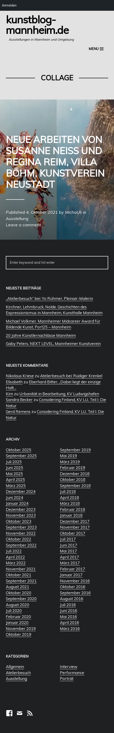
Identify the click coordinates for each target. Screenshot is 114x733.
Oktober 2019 (18, 634)
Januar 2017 (71, 574)
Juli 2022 (14, 550)
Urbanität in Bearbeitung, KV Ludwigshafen (59, 393)
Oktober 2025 (18, 449)
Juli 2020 (14, 610)
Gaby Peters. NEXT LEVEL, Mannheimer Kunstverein (53, 343)
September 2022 (21, 545)
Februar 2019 (72, 467)
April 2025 (15, 479)
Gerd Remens (18, 411)
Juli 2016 (68, 604)
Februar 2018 (72, 509)
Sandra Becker (19, 399)
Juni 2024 (14, 497)
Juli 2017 (68, 539)
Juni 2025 (14, 467)
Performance (72, 672)
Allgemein (15, 666)
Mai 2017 (68, 550)
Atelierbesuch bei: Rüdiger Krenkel (71, 375)
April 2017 (69, 557)
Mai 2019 (68, 455)
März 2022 (16, 562)
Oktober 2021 (18, 574)
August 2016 (71, 598)
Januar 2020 (17, 622)
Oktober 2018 (72, 479)
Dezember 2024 (20, 491)
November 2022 (21, 533)
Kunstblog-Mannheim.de (37, 24)
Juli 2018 (68, 491)
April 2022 (15, 557)
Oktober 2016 (72, 586)
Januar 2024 (17, 503)
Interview (68, 666)
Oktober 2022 (18, 539)
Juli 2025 (14, 461)
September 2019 (75, 449)
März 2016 (70, 628)
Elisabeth (14, 381)
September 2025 (21, 455)
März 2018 (70, 503)
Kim (9, 393)
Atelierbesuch (18, 672)
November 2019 (21, 628)
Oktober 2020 (18, 592)
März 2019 (70, 461)
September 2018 (75, 485)
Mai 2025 (14, 473)
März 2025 (16, 485)
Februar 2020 (18, 616)
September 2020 (21, 598)
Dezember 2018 (75, 473)
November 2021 (21, 568)
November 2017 (75, 527)
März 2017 (70, 562)
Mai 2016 (68, 616)
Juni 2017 (68, 545)
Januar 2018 (71, 515)
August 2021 (17, 586)
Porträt (66, 678)
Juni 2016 (68, 610)
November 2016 (75, 580)
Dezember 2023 (20, 509)
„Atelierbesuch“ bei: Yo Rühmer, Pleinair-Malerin (49, 298)
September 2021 (21, 580)
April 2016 (69, 622)
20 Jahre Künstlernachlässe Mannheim (41, 335)
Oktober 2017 (72, 533)
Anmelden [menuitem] (9, 5)
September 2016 (75, 592)
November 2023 (21, 515)
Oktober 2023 (18, 521)
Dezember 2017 (75, 521)
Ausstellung (16, 678)
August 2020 (17, 604)
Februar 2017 (72, 568)
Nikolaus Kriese (20, 375)
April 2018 (69, 497)
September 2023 (21, 527)
